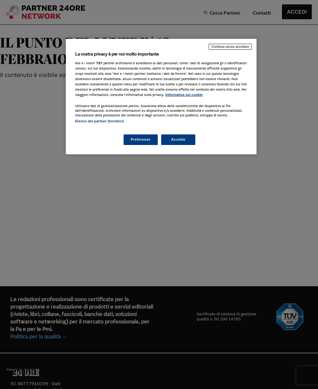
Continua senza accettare (230, 46)
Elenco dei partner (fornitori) (99, 121)
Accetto (178, 139)
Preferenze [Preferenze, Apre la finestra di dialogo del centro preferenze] (141, 139)
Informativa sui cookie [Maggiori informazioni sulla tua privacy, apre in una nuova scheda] (184, 95)
